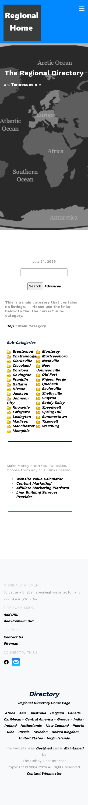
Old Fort (49, 374)
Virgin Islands (58, 738)
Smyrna (49, 398)
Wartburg (50, 426)
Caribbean (12, 719)
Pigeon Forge (54, 379)
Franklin (20, 379)
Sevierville (51, 388)
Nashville (50, 361)
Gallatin (19, 384)
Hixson (18, 389)
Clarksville (22, 361)
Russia (23, 732)
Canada (74, 713)
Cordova (20, 370)
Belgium (57, 713)
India (77, 719)
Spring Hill (51, 412)
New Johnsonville (48, 367)
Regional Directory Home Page (44, 703)
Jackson (20, 393)
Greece (63, 719)
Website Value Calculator (39, 479)
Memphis (20, 430)
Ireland (10, 726)
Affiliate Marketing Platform (42, 488)
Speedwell (51, 407)
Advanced (52, 286)
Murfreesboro (54, 356)
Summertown (54, 416)
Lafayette (21, 412)
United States (31, 738)
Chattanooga (24, 356)
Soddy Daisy (53, 402)
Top (10, 326)
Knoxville (20, 407)
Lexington (21, 416)
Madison (20, 421)
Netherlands (31, 726)
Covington (21, 375)
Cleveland (21, 365)
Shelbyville (52, 393)
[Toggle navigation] (81, 8)
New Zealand (57, 726)
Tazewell (50, 421)
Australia (38, 713)
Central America (39, 719)
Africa (10, 713)
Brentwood (22, 351)
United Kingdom (64, 732)
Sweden (40, 732)
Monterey (51, 351)
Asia (22, 713)
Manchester (23, 426)
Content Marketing (33, 483)
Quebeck (50, 384)
